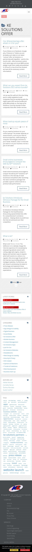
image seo (15, 427)
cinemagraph (6, 413)
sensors (23, 457)
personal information (12, 451)
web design (24, 465)
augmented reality (13, 404)
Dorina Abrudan (8, 387)
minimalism (24, 440)
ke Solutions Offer (10, 337)
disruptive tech (18, 419)
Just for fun (7, 347)
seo (4, 459)
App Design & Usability (11, 329)
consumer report (16, 413)
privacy (24, 455)
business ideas (18, 408)
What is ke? (7, 236)
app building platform (22, 402)
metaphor (18, 440)
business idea (10, 408)
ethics (14, 420)
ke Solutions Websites (11, 350)
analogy (25, 400)
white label (22, 472)
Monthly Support (11, 533)
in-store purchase (16, 429)
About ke (9, 503)
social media (18, 461)
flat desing (11, 424)
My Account (10, 513)
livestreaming (6, 439)
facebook (5, 422)
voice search (9, 465)
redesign (5, 457)
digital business (8, 419)
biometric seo (6, 406)
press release (15, 455)
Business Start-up (9, 372)
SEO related (7, 361)
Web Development (10, 369)
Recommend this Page (13, 508)
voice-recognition (16, 465)
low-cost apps (12, 439)
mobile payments (18, 444)
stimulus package (6, 463)
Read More (23, 76)
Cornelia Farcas (8, 385)
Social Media (8, 334)
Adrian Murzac (8, 382)
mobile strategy (10, 446)
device (27, 417)
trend (14, 463)
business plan (12, 409)
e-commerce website (7, 420)
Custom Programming (13, 528)
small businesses (23, 459)
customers (19, 415)
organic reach (12, 449)
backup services (21, 404)
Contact (9, 506)
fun (21, 424)
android (4, 402)
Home (4, 16)
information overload (7, 429)
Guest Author (7, 390)
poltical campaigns (21, 451)
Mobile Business (9, 339)
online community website (16, 448)
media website (12, 440)
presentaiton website (13, 453)
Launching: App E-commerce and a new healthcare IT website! (14, 303)
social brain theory (10, 461)
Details (28, 548)
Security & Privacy (9, 358)
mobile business (16, 442)
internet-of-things (15, 430)
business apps (18, 406)
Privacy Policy (10, 516)
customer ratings (12, 415)
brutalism (12, 406)
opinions (5, 449)
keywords (13, 437)
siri (18, 459)
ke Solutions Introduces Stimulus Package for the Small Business (16, 199)
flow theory (17, 424)
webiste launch (20, 467)
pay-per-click (18, 449)
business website (10, 412)
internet (8, 430)
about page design (12, 400)
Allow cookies (14, 550)
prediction (5, 453)
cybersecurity (25, 415)
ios (20, 430)
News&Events (8, 353)
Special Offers (11, 538)
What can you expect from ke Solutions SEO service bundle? (15, 86)
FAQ (8, 511)
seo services (9, 459)
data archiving (6, 417)
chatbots (20, 412)
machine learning (20, 439)
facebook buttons (20, 422)
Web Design (10, 526)
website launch (13, 470)
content (22, 413)
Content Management (11, 342)
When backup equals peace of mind (15, 122)
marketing (5, 440)
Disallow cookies (25, 550)
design (23, 417)
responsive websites (12, 457)
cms (11, 413)
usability (20, 463)
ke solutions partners (13, 434)
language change (20, 437)
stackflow (24, 461)
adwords (19, 400)
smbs (4, 461)
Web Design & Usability (11, 355)
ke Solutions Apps (9, 345)
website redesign (14, 473)
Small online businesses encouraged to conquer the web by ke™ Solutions (14, 161)
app (9, 402)
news (22, 446)
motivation (17, 446)
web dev (5, 467)
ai (22, 400)
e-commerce (25, 419)
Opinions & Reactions (11, 364)
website (26, 467)
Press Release (8, 326)
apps (5, 404)
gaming (25, 424)
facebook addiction (12, 422)
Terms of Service (11, 518)
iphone (24, 430)
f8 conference (23, 420)
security (19, 457)
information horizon (23, 427)
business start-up (20, 409)
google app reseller (7, 425)
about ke (5, 400)
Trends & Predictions (10, 366)
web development (11, 467)
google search (14, 425)
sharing (14, 459)
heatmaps (10, 427)
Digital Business (9, 331)
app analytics (13, 402)
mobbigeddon (6, 442)
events (18, 420)
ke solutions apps (11, 432)
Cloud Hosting (11, 536)
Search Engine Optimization (14, 531)
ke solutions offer (21, 432)
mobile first (11, 444)
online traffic (25, 448)
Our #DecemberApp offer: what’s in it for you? (13, 42)
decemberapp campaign (15, 417)
